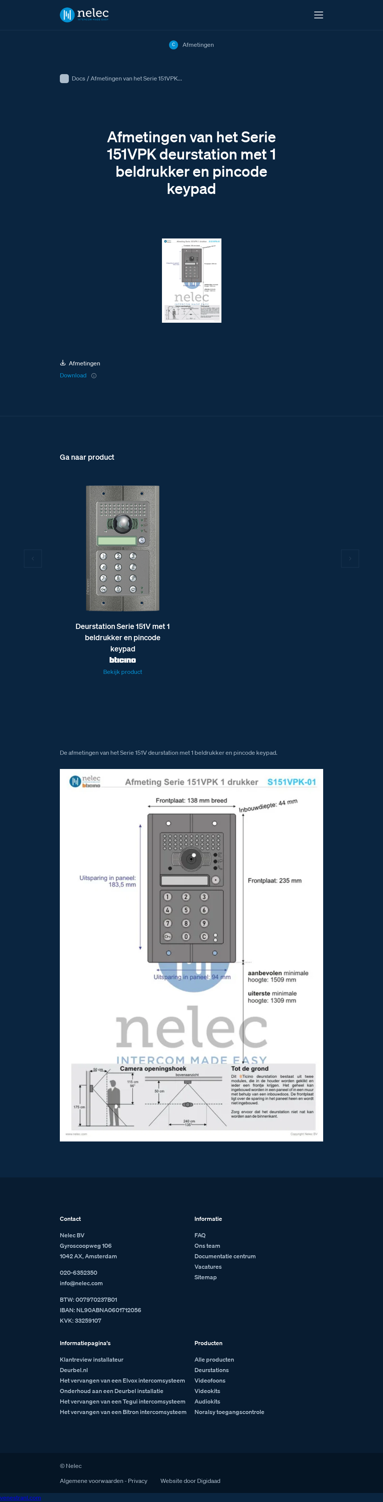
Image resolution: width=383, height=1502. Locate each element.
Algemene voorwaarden (91, 1480)
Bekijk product (122, 671)
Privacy (137, 1480)
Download (73, 375)
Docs (78, 78)
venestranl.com (20, 1497)
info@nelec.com (81, 1283)
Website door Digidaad (190, 1480)
